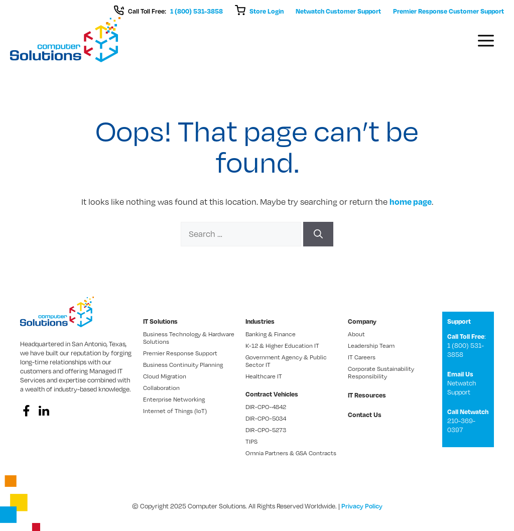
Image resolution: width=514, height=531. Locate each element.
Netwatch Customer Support (338, 11)
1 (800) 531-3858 (196, 11)
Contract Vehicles (271, 394)
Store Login (266, 11)
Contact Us (364, 415)
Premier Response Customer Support (448, 11)
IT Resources (367, 395)
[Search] (318, 234)
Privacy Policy (361, 506)
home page (411, 201)
